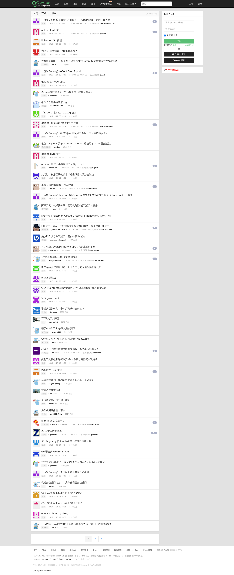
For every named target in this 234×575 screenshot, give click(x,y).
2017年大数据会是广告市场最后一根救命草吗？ (67, 92)
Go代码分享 (46, 147)
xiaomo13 (53, 322)
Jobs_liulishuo (55, 261)
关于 (35, 550)
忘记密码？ (189, 45)
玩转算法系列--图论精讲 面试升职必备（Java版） (67, 380)
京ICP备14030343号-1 (43, 571)
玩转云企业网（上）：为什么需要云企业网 (64, 482)
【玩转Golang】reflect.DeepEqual (61, 71)
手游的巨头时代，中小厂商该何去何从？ (62, 308)
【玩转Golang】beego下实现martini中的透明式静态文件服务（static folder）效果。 (88, 195)
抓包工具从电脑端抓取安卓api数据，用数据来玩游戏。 (70, 359)
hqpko (95, 168)
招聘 (43, 188)
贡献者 (53, 550)
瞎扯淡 (44, 95)
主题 (57, 3)
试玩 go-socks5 (50, 298)
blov (54, 342)
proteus (53, 435)
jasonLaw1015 (58, 230)
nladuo (57, 147)
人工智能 (45, 332)
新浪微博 (84, 550)
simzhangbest (106, 126)
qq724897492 (56, 106)
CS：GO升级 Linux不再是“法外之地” (61, 492)
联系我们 (117, 550)
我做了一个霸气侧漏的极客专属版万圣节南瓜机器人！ (70, 349)
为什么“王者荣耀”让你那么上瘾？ (59, 50)
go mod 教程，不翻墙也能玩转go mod (62, 164)
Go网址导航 (106, 3)
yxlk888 (53, 96)
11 (154, 433)
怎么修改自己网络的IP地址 (55, 400)
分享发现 (45, 64)
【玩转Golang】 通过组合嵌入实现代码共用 (65, 472)
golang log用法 (50, 30)
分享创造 (45, 353)
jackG (102, 75)
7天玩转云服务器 (50, 318)
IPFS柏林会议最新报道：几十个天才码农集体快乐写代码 (71, 267)
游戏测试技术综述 (50, 390)
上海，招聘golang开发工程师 (57, 184)
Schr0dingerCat (107, 23)
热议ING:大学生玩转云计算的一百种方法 (63, 236)
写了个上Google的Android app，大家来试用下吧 (68, 246)
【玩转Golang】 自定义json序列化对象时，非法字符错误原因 (74, 133)
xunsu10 (53, 404)
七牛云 (87, 559)
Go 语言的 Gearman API (55, 451)
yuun (54, 65)
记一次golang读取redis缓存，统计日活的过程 (66, 441)
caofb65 (54, 250)
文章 (66, 3)
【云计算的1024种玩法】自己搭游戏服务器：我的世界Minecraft (76, 523)
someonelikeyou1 (58, 240)
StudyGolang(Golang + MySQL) (58, 559)
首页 (35, 13)
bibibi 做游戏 (48, 277)
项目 (75, 3)
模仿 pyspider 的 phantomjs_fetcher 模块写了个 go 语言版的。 (77, 143)
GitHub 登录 (179, 54)
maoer (52, 486)
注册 (191, 3)
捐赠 (128, 550)
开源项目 (45, 229)
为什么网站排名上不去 (53, 410)
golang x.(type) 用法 (53, 81)
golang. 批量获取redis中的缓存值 (59, 123)
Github (72, 550)
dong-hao (99, 261)
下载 (118, 3)
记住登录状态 (170, 35)
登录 (200, 3)
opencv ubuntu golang (54, 513)
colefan (52, 188)
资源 (84, 3)
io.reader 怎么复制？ (53, 420)
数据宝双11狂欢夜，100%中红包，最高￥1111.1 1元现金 (73, 462)
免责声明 (106, 550)
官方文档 (130, 3)
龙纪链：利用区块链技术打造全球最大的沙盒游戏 (67, 174)
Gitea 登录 (179, 60)
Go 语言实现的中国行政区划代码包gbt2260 (65, 338)
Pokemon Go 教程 (51, 40)
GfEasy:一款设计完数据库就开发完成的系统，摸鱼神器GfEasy (75, 226)
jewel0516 (56, 332)
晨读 (63, 550)
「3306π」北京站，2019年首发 (58, 112)
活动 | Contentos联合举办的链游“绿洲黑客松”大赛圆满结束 (73, 288)
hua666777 (55, 394)
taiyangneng (54, 384)
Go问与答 (45, 424)
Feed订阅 (147, 550)
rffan (54, 424)
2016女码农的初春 (51, 431)
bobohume (54, 168)
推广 (43, 322)
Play (95, 550)
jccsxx (103, 34)
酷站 (136, 550)
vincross (55, 353)
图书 (93, 3)
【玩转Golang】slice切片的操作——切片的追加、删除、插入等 (75, 19)
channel (93, 188)
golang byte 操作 (51, 153)
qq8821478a (56, 414)
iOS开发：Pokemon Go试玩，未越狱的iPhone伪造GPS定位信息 (76, 215)
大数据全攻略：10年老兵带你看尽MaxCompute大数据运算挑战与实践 (79, 61)
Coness (53, 312)
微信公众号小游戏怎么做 (54, 102)
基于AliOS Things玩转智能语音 (58, 328)
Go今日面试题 (172, 70)
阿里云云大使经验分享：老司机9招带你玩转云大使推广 (70, 205)
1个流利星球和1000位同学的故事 (59, 257)
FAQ (44, 550)
